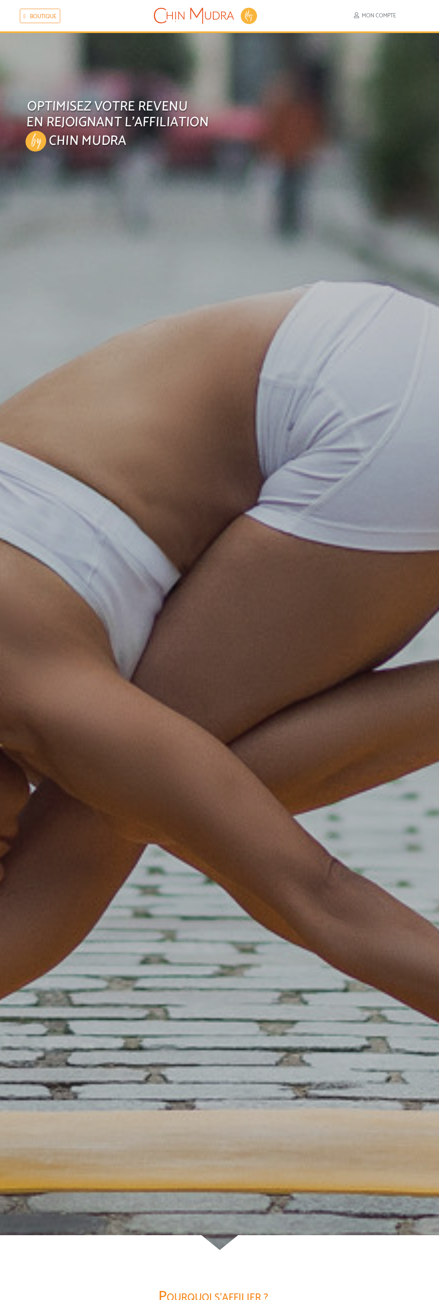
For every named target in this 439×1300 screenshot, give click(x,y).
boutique (40, 16)
